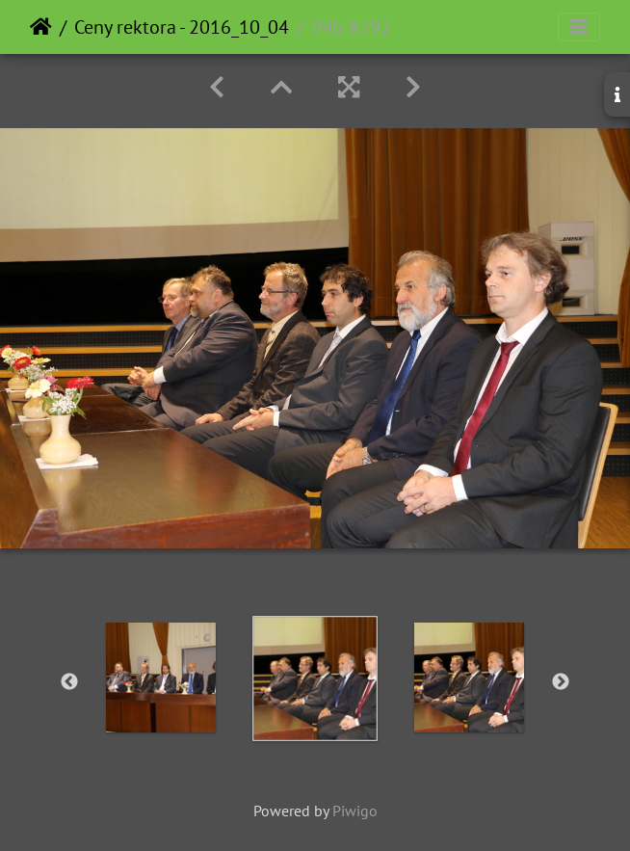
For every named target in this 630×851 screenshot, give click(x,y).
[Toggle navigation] (579, 27)
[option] (161, 677)
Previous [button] (69, 682)
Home (41, 27)
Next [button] (560, 682)
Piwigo (355, 810)
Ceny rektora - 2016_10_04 (181, 27)
